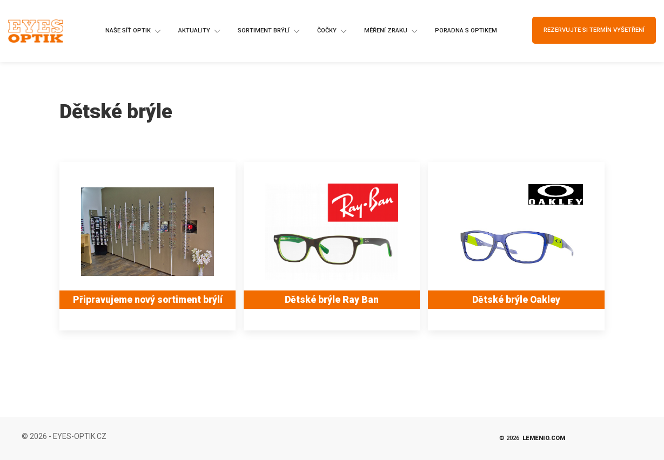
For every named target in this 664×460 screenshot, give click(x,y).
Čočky (332, 31)
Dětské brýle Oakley (516, 299)
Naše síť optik (133, 31)
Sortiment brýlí (269, 31)
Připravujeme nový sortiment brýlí (148, 299)
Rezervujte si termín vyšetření (594, 29)
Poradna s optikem (466, 30)
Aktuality (200, 31)
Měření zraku (391, 31)
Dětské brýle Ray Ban (332, 299)
